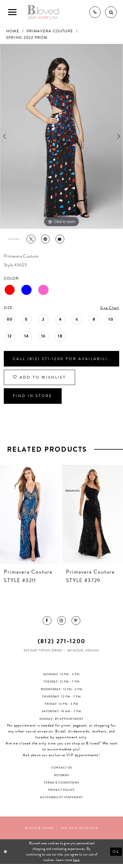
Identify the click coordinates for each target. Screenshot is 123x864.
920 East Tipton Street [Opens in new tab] (43, 650)
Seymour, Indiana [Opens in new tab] (83, 650)
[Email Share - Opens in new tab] (60, 239)
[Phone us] (95, 12)
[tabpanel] (61, 136)
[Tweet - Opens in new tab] (31, 239)
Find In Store (33, 396)
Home (12, 31)
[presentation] (30, 514)
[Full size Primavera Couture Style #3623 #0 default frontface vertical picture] (61, 136)
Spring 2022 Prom (26, 38)
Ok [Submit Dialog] (115, 851)
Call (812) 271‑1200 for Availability (63, 359)
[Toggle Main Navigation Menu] (12, 12)
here (76, 860)
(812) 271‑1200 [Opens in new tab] (62, 641)
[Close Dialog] (5, 851)
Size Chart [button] (109, 308)
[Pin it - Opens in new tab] (45, 239)
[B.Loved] (43, 12)
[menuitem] (47, 620)
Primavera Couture (50, 31)
